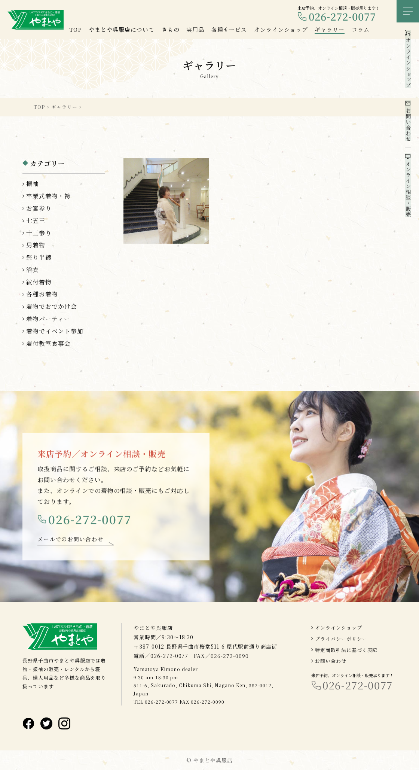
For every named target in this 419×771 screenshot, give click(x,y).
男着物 (35, 245)
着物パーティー (48, 318)
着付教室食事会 (48, 343)
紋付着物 (39, 282)
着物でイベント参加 (54, 331)
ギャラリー (330, 29)
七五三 (35, 220)
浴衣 (32, 269)
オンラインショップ (338, 628)
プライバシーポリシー (341, 639)
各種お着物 (42, 294)
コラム (361, 29)
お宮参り (39, 208)
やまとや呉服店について (122, 29)
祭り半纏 (39, 257)
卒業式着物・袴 (48, 196)
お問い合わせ (330, 661)
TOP (75, 29)
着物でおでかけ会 (51, 306)
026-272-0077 (342, 17)
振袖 (32, 183)
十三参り (39, 233)
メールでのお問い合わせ (70, 542)
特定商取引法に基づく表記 (346, 650)
